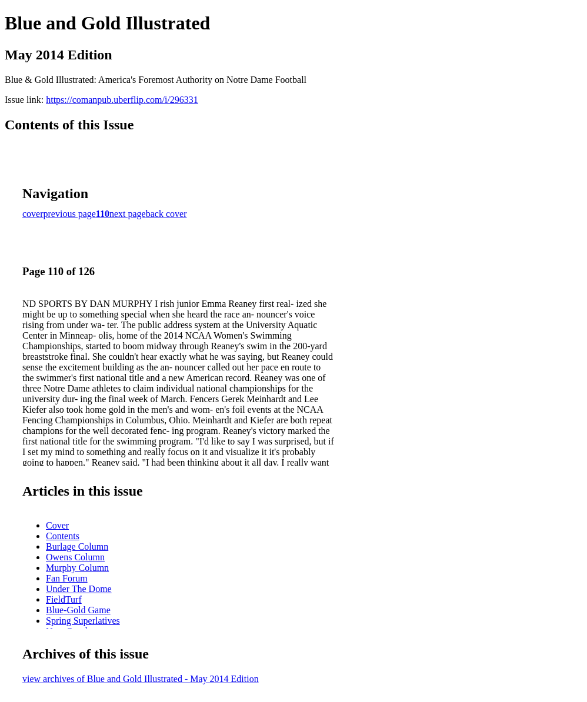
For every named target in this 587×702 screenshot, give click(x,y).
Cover (57, 525)
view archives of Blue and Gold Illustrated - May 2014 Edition (140, 679)
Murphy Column (77, 568)
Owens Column (75, 557)
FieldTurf (64, 599)
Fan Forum (67, 578)
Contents (62, 536)
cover (33, 214)
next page (127, 214)
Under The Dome (79, 589)
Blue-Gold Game (78, 610)
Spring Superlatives (83, 621)
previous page (70, 214)
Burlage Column (77, 546)
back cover (166, 214)
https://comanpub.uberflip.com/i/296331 (122, 100)
